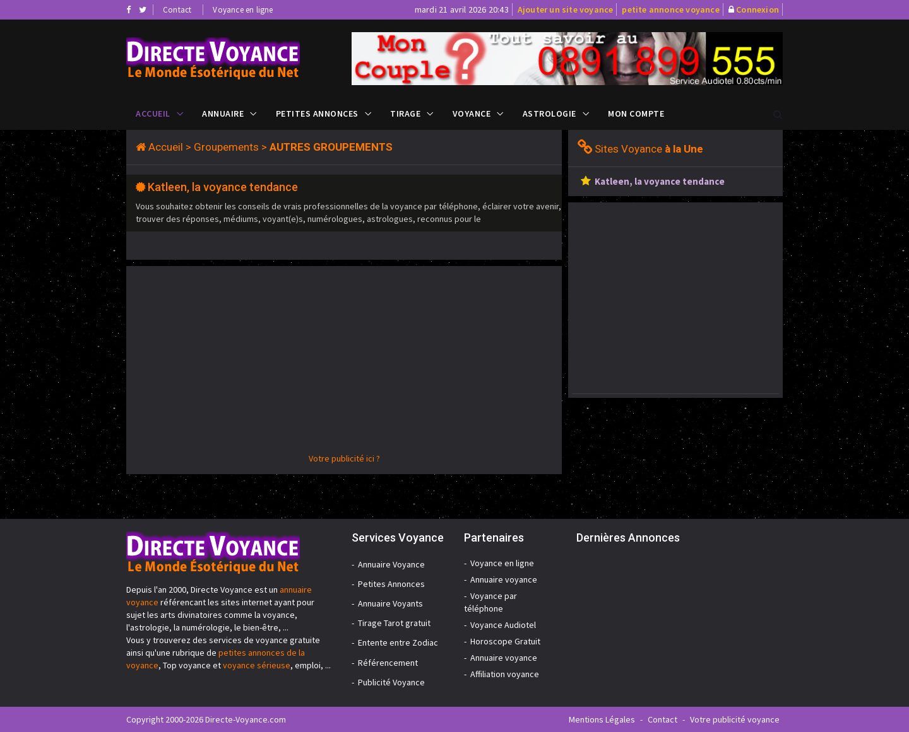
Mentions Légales (602, 719)
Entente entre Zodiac (398, 642)
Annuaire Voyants (390, 603)
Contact (177, 9)
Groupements (226, 147)
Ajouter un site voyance (566, 9)
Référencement (388, 662)
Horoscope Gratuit (505, 641)
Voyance (472, 113)
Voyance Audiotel (503, 624)
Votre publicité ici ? (344, 458)
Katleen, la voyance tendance (223, 187)
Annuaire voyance (503, 579)
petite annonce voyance (670, 9)
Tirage (405, 113)
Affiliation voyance (504, 674)
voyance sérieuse (256, 665)
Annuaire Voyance (391, 564)
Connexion (757, 9)
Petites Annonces (317, 113)
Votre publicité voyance (735, 719)
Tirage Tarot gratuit (394, 623)
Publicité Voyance (391, 682)
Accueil (153, 113)
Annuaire (223, 113)
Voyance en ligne (243, 9)
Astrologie (549, 113)
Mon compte (636, 113)
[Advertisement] (344, 364)
